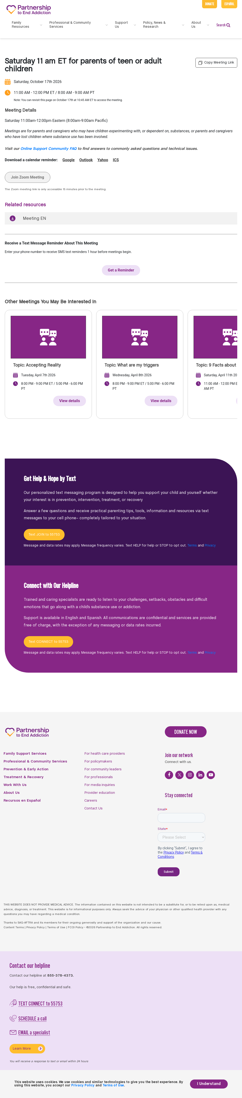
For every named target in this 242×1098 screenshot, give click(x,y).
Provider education (99, 793)
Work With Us (15, 785)
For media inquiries (99, 785)
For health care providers (104, 753)
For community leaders (103, 769)
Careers (90, 800)
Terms (192, 545)
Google (68, 160)
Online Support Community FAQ (48, 149)
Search (223, 25)
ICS (116, 160)
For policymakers (98, 761)
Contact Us (93, 808)
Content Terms (14, 927)
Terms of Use (56, 927)
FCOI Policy (75, 927)
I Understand (209, 1084)
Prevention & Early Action (26, 769)
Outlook (86, 160)
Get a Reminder (121, 270)
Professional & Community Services (35, 761)
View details (69, 401)
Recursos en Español (22, 800)
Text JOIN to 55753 (44, 534)
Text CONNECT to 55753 (48, 641)
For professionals (98, 777)
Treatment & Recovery (23, 777)
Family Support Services (25, 753)
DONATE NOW (185, 732)
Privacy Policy (35, 927)
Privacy (210, 545)
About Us (12, 793)
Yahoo (102, 160)
